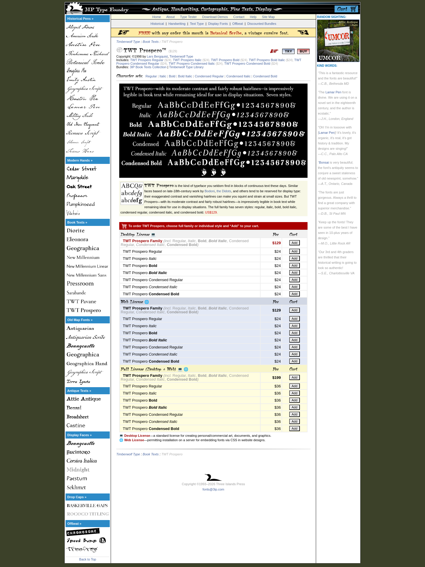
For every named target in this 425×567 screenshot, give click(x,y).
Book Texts (151, 41)
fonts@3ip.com (213, 489)
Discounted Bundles (261, 23)
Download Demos (215, 17)
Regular (151, 76)
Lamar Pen (333, 92)
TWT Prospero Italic (187, 60)
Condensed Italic (238, 76)
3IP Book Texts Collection (148, 67)
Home (156, 17)
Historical (157, 23)
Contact (238, 17)
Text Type (197, 23)
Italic (163, 76)
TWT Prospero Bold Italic (267, 60)
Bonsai (324, 162)
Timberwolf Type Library (186, 67)
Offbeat (237, 23)
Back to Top (87, 559)
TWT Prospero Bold (225, 60)
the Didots (224, 191)
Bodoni (210, 191)
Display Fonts (218, 23)
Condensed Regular (209, 76)
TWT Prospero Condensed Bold (247, 63)
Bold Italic (185, 76)
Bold (172, 76)
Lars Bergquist (157, 56)
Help (253, 17)
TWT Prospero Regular (147, 60)
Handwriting (176, 23)
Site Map (268, 17)
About (170, 17)
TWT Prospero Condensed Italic (192, 63)
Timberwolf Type (128, 41)
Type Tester (188, 17)
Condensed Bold (265, 76)
